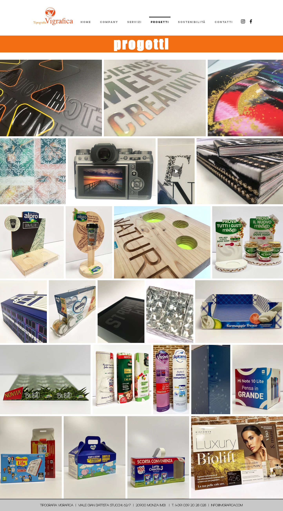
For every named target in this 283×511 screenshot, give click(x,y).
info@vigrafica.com (227, 505)
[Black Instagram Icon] (243, 21)
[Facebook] (251, 21)
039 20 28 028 (194, 505)
